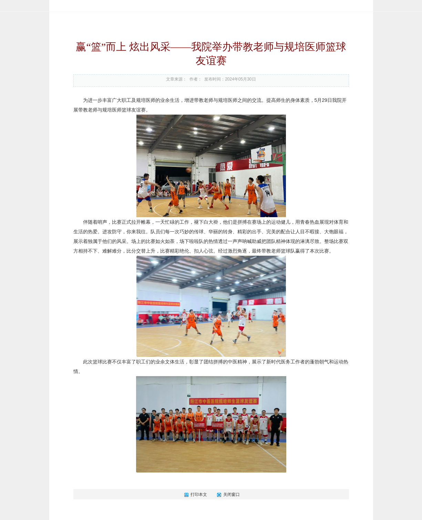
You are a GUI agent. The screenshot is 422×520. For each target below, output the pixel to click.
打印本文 (195, 494)
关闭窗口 (228, 494)
